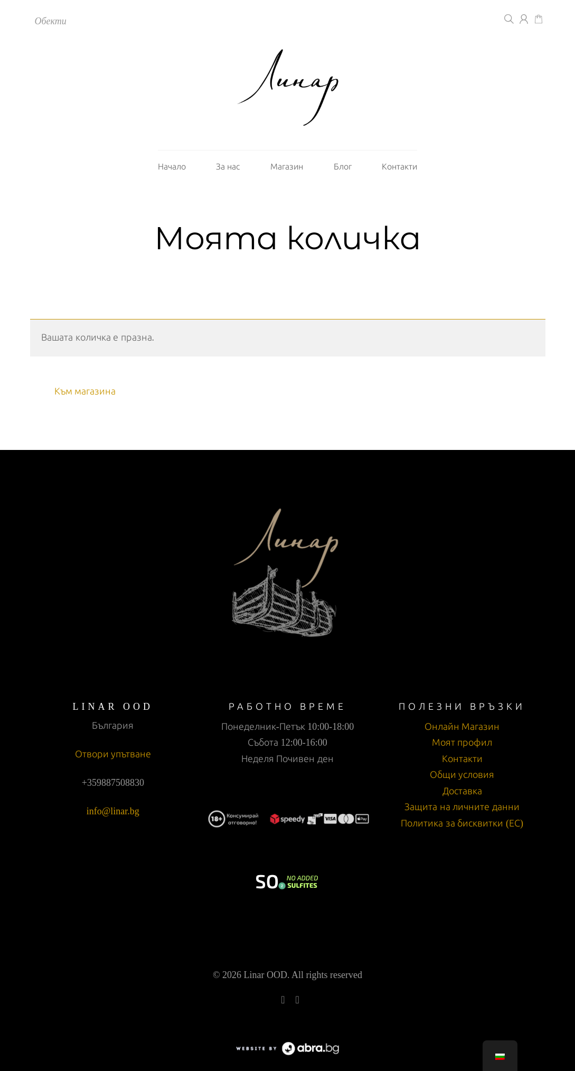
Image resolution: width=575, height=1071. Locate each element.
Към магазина (85, 391)
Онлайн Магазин (462, 726)
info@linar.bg (113, 811)
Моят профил (462, 742)
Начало (172, 166)
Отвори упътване (113, 754)
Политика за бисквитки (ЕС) (462, 823)
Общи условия (462, 774)
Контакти (399, 166)
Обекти (51, 21)
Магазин (286, 166)
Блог (343, 166)
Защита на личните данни (462, 807)
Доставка (462, 791)
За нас (228, 166)
